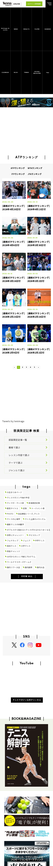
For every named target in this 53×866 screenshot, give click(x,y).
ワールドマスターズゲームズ (19, 562)
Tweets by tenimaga (13, 421)
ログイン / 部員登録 (34, 4)
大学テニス (26, 546)
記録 (25, 508)
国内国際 (28, 567)
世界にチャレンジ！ (15, 535)
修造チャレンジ (13, 551)
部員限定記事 (34, 503)
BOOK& (37, 72)
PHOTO (10, 513)
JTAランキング (35, 174)
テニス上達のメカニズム (35, 519)
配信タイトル (12, 508)
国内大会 (40, 567)
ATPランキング (18, 168)
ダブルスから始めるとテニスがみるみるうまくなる (28, 529)
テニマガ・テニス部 (15, 503)
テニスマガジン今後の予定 (18, 497)
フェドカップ (12, 540)
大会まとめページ (14, 492)
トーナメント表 (38, 508)
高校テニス (11, 546)
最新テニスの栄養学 (15, 524)
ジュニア (26, 540)
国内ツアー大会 (13, 567)
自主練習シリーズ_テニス (29, 513)
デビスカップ (34, 535)
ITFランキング (18, 174)
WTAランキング (35, 168)
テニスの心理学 (13, 519)
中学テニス (40, 540)
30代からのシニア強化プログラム (21, 556)
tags (47, 72)
